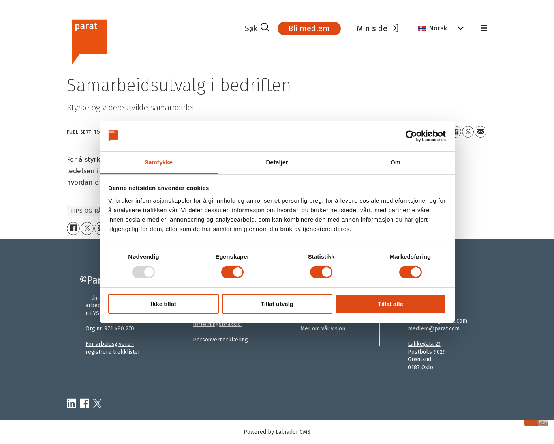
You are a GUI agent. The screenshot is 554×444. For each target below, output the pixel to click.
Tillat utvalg (277, 303)
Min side (372, 28)
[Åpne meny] (484, 28)
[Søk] (257, 28)
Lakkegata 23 (424, 344)
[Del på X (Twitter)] (468, 132)
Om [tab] (395, 162)
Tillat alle (390, 303)
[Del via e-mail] (480, 132)
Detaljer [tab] (277, 162)
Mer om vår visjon (322, 328)
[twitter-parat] (97, 404)
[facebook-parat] (84, 404)
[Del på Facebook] (455, 132)
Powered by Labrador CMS (277, 432)
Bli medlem (309, 28)
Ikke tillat (163, 303)
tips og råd (88, 210)
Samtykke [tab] (159, 162)
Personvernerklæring (220, 339)
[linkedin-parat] (71, 404)
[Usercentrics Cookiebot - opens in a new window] (411, 136)
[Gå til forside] (89, 41)
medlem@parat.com (434, 328)
